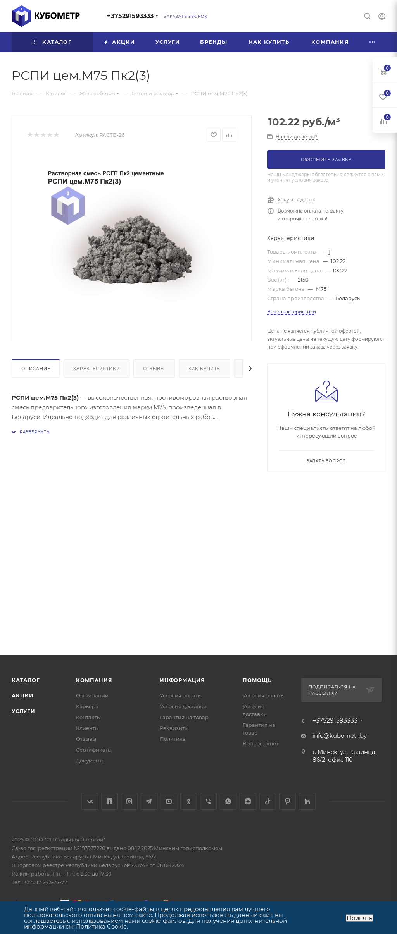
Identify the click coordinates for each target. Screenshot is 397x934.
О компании (92, 695)
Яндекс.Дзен (248, 801)
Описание (35, 368)
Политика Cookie (101, 926)
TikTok (267, 801)
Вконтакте (89, 801)
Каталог (26, 680)
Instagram (129, 801)
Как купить (204, 368)
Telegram (149, 801)
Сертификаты (94, 750)
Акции (23, 695)
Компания (94, 680)
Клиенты (87, 728)
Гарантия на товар (184, 717)
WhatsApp (228, 801)
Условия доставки (183, 706)
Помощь (257, 680)
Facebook (109, 801)
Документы (90, 760)
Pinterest (287, 801)
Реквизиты (174, 728)
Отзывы (154, 368)
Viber (208, 801)
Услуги (23, 711)
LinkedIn (307, 801)
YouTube (169, 801)
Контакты (88, 717)
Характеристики (96, 368)
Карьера (87, 706)
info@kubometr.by (339, 735)
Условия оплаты (181, 695)
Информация (182, 680)
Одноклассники (188, 801)
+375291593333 (130, 16)
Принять (359, 918)
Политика (173, 739)
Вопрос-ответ (260, 743)
